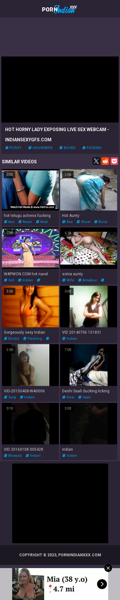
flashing (32, 339)
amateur (87, 280)
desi (68, 397)
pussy (13, 148)
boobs (67, 148)
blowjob (13, 456)
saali (84, 397)
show (83, 222)
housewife (40, 148)
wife (68, 280)
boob (101, 222)
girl (9, 280)
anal (42, 222)
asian (25, 222)
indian (25, 280)
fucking (92, 148)
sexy (10, 397)
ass (9, 222)
